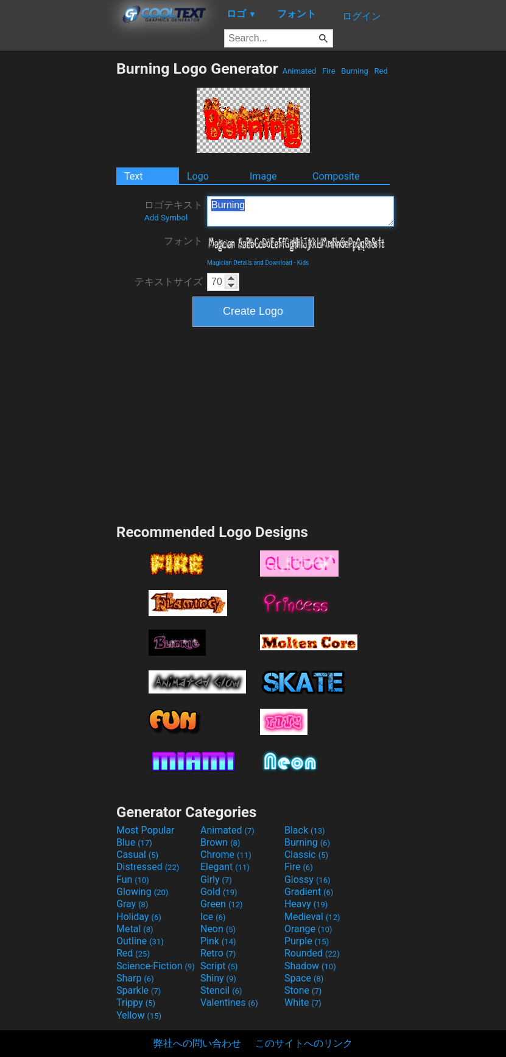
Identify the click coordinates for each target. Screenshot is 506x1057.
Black (304, 830)
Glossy (307, 879)
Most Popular (145, 830)
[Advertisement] (58, 242)
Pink (218, 941)
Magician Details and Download (249, 262)
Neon (218, 929)
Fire (328, 71)
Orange (308, 929)
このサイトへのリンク (304, 1043)
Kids (303, 262)
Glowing (142, 891)
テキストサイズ (169, 281)
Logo (198, 176)
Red (381, 71)
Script (219, 966)
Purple (306, 941)
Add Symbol (166, 217)
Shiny (218, 978)
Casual (137, 854)
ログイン (361, 16)
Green (221, 904)
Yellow (138, 1015)
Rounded (312, 953)
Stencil (221, 990)
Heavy (306, 904)
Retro (218, 953)
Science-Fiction (155, 966)
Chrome (225, 854)
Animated (299, 71)
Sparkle (138, 990)
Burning (354, 71)
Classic (306, 854)
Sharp (135, 978)
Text (133, 176)
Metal (134, 929)
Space (303, 978)
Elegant (225, 867)
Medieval (312, 916)
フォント (183, 241)
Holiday (138, 916)
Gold (218, 891)
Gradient (308, 891)
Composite (336, 176)
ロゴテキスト (173, 210)
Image (263, 176)
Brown (220, 842)
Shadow (310, 966)
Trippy (135, 1002)
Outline (140, 941)
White (303, 1002)
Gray (132, 904)
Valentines (229, 1002)
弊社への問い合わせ (197, 1043)
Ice (212, 916)
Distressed (147, 867)
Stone (303, 990)
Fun (132, 879)
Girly (216, 879)
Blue (134, 842)
